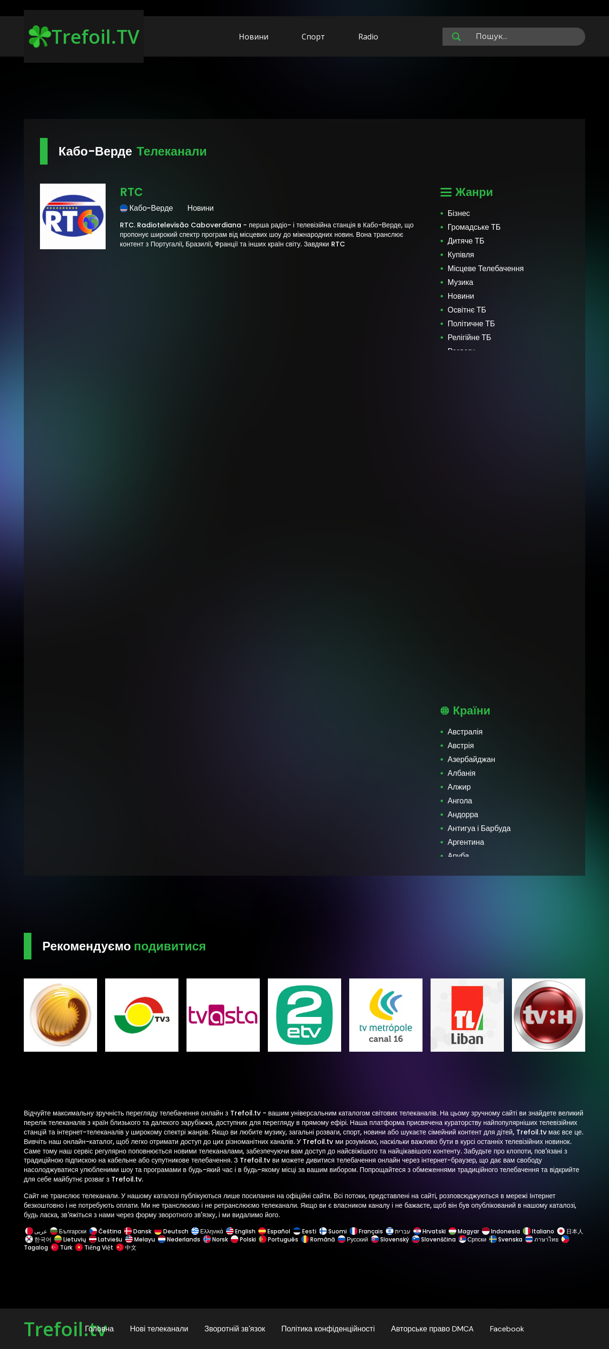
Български (68, 1231)
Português (278, 1239)
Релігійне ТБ (469, 337)
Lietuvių (70, 1239)
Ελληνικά (207, 1231)
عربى (36, 1231)
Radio (368, 36)
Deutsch (171, 1231)
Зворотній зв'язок (235, 1329)
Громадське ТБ (474, 227)
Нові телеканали (159, 1329)
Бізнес (459, 213)
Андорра (463, 814)
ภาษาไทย (542, 1239)
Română (318, 1239)
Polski (243, 1239)
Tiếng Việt (94, 1247)
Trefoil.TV (84, 36)
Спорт (313, 36)
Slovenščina (434, 1239)
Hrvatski (429, 1231)
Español (274, 1231)
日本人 (569, 1231)
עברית (398, 1231)
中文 (126, 1247)
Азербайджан (471, 759)
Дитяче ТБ (466, 240)
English (241, 1231)
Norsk (215, 1239)
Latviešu (106, 1239)
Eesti (305, 1231)
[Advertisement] (304, 89)
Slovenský (390, 1239)
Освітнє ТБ (467, 309)
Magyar (464, 1231)
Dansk (138, 1231)
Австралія (465, 731)
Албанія (462, 773)
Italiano (538, 1231)
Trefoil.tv (65, 1329)
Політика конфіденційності (327, 1329)
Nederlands (179, 1239)
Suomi (333, 1231)
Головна (99, 1329)
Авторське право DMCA (432, 1329)
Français (366, 1231)
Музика (460, 282)
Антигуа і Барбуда (479, 828)
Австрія (461, 745)
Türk (61, 1247)
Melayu (140, 1239)
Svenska (506, 1239)
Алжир (459, 787)
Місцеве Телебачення (486, 268)
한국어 (38, 1239)
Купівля (461, 254)
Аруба (458, 855)
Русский (353, 1239)
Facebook (507, 1329)
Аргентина (466, 842)
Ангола (460, 800)
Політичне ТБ (471, 323)
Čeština (105, 1231)
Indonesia (501, 1231)
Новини (253, 36)
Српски (472, 1239)
